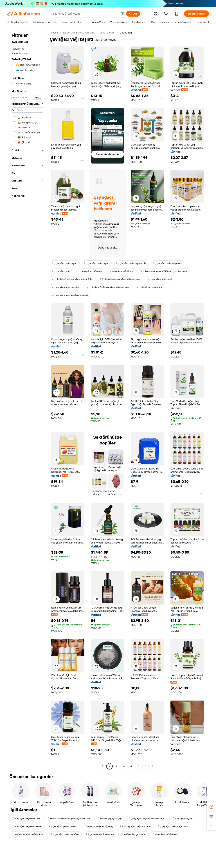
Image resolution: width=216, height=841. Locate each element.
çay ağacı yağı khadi (160, 279)
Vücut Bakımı (107, 32)
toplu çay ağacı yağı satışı (98, 826)
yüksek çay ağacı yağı (149, 287)
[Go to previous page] (102, 766)
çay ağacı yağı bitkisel (121, 271)
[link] (211, 806)
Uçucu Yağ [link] (126, 32)
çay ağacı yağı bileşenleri (167, 263)
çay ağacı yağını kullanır (63, 826)
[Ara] (133, 14)
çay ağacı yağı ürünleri (165, 834)
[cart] (166, 14)
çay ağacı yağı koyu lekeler (27, 826)
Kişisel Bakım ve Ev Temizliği (78, 32)
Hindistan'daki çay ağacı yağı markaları (108, 287)
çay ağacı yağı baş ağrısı (65, 834)
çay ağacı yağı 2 (62, 271)
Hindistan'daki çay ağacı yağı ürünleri (72, 279)
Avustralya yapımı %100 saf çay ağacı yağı (164, 271)
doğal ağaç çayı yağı (133, 834)
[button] (122, 14)
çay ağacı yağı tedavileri (66, 287)
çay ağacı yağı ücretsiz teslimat (70, 295)
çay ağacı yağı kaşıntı (64, 263)
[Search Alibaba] (84, 14)
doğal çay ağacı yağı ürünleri (28, 834)
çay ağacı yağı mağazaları (173, 826)
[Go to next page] (152, 766)
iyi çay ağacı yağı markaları (135, 826)
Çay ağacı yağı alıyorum (100, 834)
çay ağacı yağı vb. (182, 818)
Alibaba (54, 32)
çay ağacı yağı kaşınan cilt (131, 263)
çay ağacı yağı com (90, 271)
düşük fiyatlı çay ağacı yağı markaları (120, 279)
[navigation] (27, 400)
